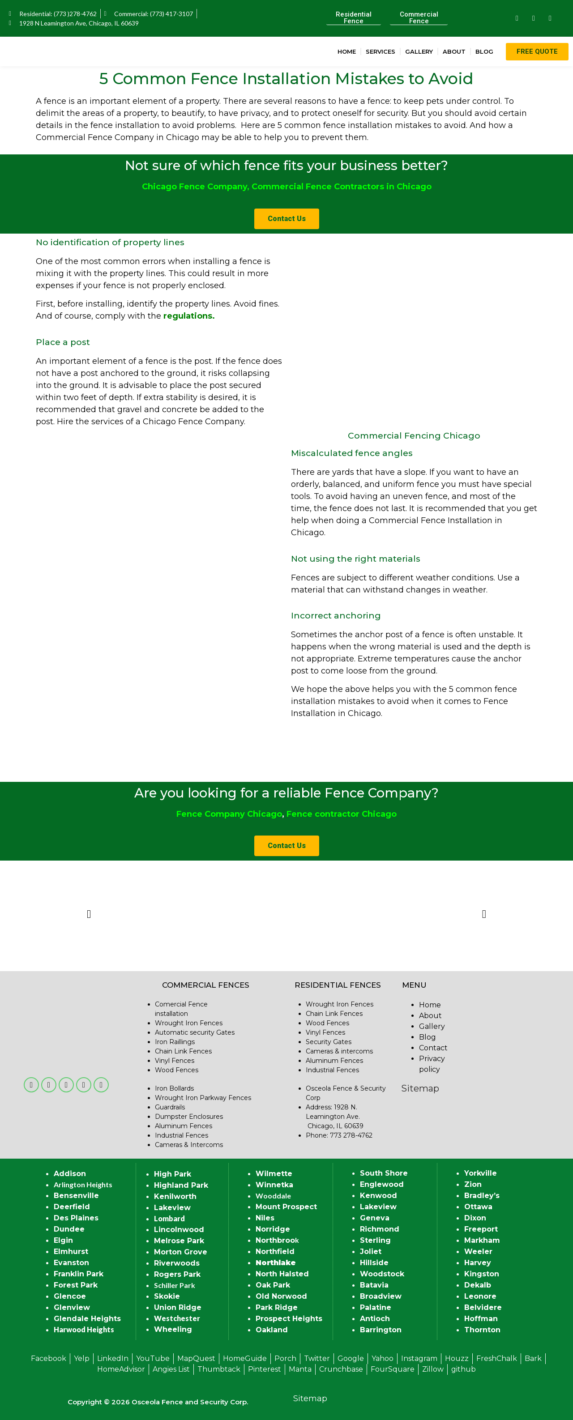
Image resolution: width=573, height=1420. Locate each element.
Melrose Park (179, 1241)
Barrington (381, 1330)
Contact (433, 1048)
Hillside (374, 1262)
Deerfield (72, 1207)
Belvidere (483, 1307)
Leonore (480, 1296)
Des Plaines (76, 1218)
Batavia (374, 1285)
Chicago (264, 814)
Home (347, 51)
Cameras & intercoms (339, 1051)
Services (380, 51)
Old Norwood (281, 1296)
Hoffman (481, 1318)
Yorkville (480, 1173)
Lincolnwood (179, 1229)
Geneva (374, 1218)
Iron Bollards (174, 1088)
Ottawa (478, 1207)
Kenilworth (175, 1196)
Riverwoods (177, 1263)
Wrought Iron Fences (188, 1023)
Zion (473, 1184)
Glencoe (70, 1296)
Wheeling (173, 1329)
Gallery (419, 51)
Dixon (475, 1218)
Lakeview (172, 1207)
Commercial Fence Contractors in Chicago (342, 187)
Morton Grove (180, 1252)
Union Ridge (177, 1307)
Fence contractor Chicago (341, 814)
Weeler (478, 1251)
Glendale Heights (87, 1318)
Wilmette (274, 1173)
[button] (89, 913)
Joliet (370, 1251)
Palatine (375, 1307)
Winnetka (274, 1185)
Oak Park (273, 1285)
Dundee (69, 1229)
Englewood (382, 1184)
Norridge (273, 1229)
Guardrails (170, 1107)
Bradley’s (482, 1195)
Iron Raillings (175, 1042)
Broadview (381, 1296)
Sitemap (420, 1088)
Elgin (63, 1240)
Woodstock (382, 1274)
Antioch (375, 1318)
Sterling (375, 1240)
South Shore (384, 1173)
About (454, 51)
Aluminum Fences (183, 1126)
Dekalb (477, 1285)
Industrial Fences (181, 1135)
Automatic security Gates (195, 1032)
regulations (187, 316)
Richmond (379, 1229)
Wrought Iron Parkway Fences (203, 1098)
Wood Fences (176, 1070)
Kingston (481, 1274)
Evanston (71, 1262)
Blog (484, 51)
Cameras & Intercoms (189, 1145)
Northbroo (275, 1240)
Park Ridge (277, 1307)
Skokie (167, 1296)
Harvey (477, 1262)
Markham (482, 1240)
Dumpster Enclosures (189, 1117)
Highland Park (181, 1185)
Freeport (481, 1229)
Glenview (72, 1307)
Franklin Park (78, 1274)
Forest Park (76, 1285)
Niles (265, 1218)
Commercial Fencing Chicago (414, 436)
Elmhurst (71, 1251)
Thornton (482, 1330)
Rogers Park (177, 1274)
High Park (172, 1174)
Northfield (275, 1251)
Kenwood (378, 1195)
